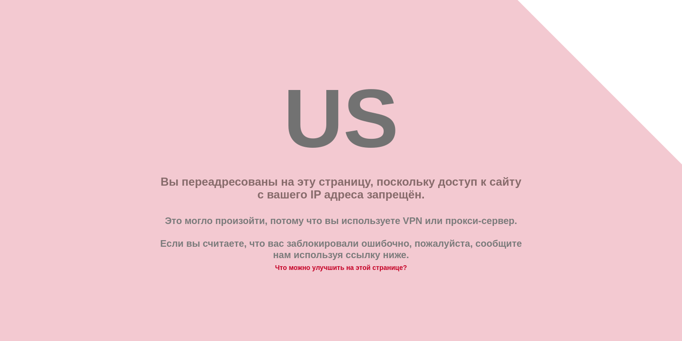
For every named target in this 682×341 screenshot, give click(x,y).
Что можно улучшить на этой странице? (341, 267)
